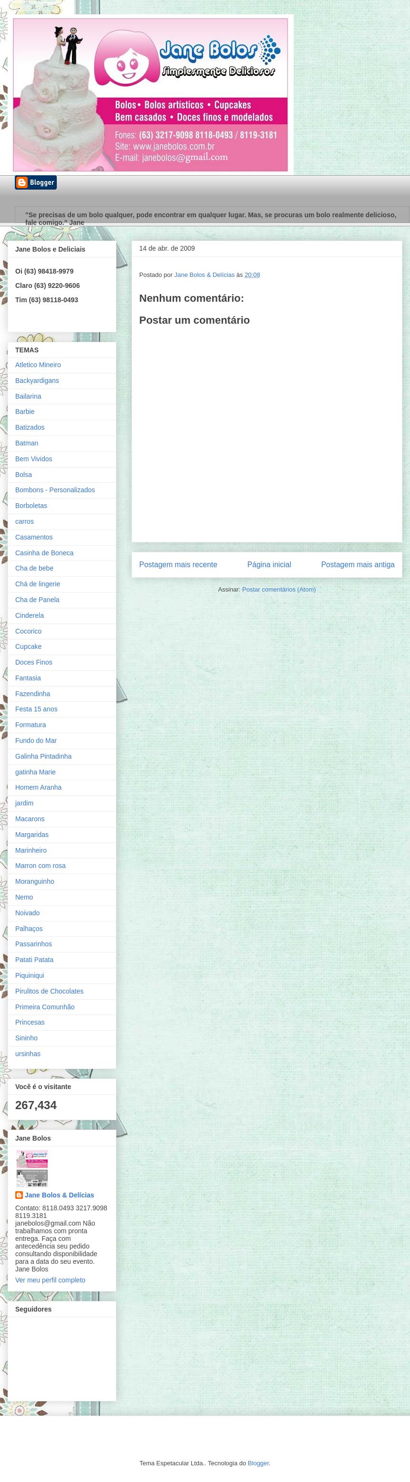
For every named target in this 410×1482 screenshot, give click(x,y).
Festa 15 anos (36, 709)
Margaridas (32, 834)
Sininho (26, 1038)
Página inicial (269, 565)
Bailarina (28, 396)
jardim (24, 803)
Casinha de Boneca (44, 553)
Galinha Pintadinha (43, 756)
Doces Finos (33, 662)
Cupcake (28, 646)
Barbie (24, 411)
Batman (26, 443)
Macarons (29, 819)
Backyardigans (37, 380)
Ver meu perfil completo (50, 1280)
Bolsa (23, 474)
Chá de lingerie (37, 584)
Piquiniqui (29, 975)
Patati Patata (34, 959)
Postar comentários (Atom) (279, 589)
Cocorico (28, 631)
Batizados (29, 427)
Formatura (30, 725)
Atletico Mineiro (38, 365)
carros (24, 521)
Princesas (29, 1022)
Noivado (27, 913)
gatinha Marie (35, 772)
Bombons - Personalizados (55, 490)
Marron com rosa (40, 865)
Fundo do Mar (36, 740)
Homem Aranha (38, 787)
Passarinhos (33, 944)
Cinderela (29, 615)
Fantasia (28, 678)
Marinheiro (31, 850)
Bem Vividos (33, 459)
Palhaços (29, 928)
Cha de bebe (34, 568)
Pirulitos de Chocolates (49, 991)
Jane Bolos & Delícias (59, 1195)
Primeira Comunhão (45, 1007)
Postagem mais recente (178, 565)
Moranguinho (34, 881)
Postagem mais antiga (358, 565)
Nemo (24, 897)
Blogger (258, 1463)
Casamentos (34, 537)
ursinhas (28, 1054)
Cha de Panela (37, 599)
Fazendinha (32, 694)
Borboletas (31, 505)
